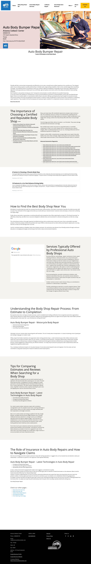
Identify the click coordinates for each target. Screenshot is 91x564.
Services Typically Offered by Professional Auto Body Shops (27, 263)
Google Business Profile (15, 554)
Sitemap (48, 533)
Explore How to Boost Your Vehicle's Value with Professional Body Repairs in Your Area (45, 71)
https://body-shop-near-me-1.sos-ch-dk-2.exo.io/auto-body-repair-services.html (61, 146)
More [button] (70, 5)
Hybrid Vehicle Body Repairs (19, 493)
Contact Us (85, 5)
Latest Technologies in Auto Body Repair (46, 54)
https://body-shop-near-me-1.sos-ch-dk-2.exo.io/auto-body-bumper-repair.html (61, 154)
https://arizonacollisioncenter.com (18, 560)
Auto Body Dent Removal (58, 5)
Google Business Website (16, 556)
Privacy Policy (49, 536)
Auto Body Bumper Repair (45, 514)
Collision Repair (46, 5)
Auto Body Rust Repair (18, 494)
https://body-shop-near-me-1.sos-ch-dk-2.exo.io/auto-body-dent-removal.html (61, 149)
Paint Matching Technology (19, 496)
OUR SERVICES (31, 536)
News (14, 5)
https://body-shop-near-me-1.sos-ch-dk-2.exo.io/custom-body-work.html (60, 161)
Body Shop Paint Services (19, 490)
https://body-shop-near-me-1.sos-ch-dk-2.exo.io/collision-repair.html (59, 148)
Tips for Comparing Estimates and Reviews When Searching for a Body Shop (63, 376)
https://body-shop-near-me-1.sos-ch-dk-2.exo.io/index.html (57, 145)
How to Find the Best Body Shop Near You (23, 130)
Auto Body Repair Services (35, 5)
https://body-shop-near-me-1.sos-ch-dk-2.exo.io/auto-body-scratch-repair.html (61, 151)
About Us (76, 5)
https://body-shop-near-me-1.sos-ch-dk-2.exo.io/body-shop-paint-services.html (61, 152)
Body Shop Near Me (22, 5)
